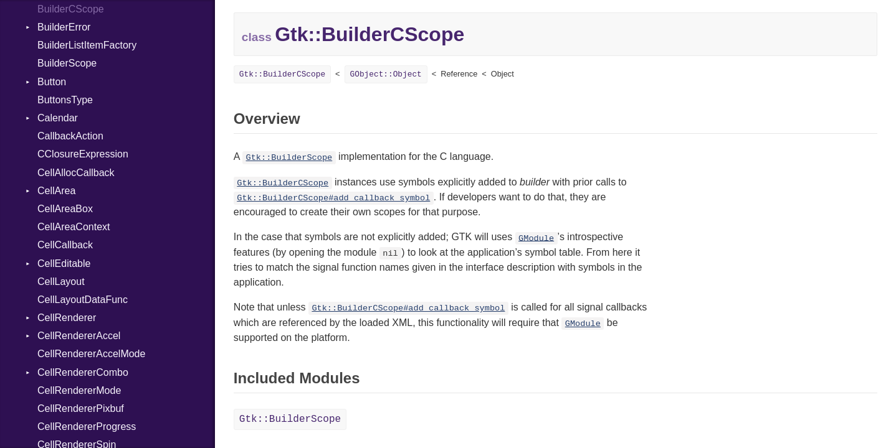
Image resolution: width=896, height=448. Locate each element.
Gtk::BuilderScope (289, 157)
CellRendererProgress (86, 426)
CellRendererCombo (82, 372)
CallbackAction (70, 136)
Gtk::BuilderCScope (282, 74)
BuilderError (63, 27)
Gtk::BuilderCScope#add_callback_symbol (333, 198)
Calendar (57, 118)
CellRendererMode (79, 390)
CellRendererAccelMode (91, 353)
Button (51, 82)
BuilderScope (67, 63)
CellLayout (61, 281)
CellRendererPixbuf (80, 408)
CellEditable (63, 263)
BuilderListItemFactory (86, 45)
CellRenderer (66, 317)
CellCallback (65, 245)
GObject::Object (386, 74)
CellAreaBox (65, 208)
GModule (536, 238)
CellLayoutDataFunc (82, 299)
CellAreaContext (73, 227)
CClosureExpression (82, 154)
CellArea (56, 190)
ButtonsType (65, 100)
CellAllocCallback (76, 172)
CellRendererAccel (78, 335)
